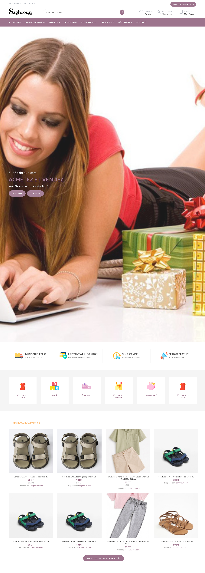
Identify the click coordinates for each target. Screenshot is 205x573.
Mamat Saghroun (35, 22)
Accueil (17, 22)
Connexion (167, 14)
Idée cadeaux (125, 22)
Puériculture (107, 22)
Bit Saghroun (88, 22)
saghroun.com (37, 485)
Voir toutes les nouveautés (103, 558)
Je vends (17, 193)
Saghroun (54, 22)
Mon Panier (189, 14)
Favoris (148, 14)
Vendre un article (183, 4)
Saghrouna (70, 22)
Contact (141, 22)
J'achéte (35, 193)
